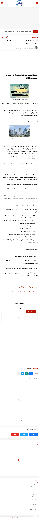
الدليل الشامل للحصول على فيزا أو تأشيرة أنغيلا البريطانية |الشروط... (17, 31)
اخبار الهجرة (33, 484)
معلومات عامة (33, 509)
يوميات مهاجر (14, 517)
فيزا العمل (34, 499)
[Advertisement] (19, 18)
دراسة (35, 491)
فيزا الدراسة (33, 496)
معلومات (34, 506)
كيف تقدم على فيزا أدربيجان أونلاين (28, 287)
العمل (35, 489)
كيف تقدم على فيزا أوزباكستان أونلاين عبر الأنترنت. (24, 291)
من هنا (21, 275)
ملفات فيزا (34, 37)
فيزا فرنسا (34, 501)
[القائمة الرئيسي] (37, 3)
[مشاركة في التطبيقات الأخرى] (18, 373)
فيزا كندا (34, 504)
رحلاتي (34, 494)
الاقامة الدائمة (33, 486)
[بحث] (2, 3)
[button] (31, 373)
